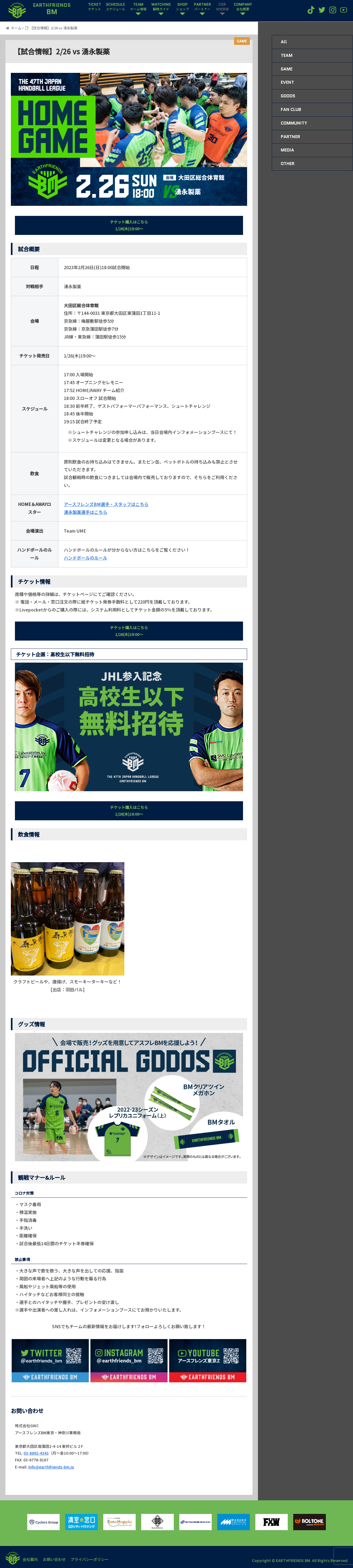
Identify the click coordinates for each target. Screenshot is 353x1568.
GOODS (288, 96)
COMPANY (243, 6)
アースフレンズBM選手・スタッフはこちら (106, 504)
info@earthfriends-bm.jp (51, 1467)
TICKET (94, 6)
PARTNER (202, 6)
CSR (222, 6)
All (284, 42)
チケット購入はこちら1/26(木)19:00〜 (129, 225)
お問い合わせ (54, 1559)
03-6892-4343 (36, 1453)
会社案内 (30, 1559)
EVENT (287, 82)
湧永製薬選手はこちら (85, 512)
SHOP (182, 6)
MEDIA (287, 150)
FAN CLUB (291, 109)
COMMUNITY (294, 123)
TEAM (138, 6)
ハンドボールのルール (85, 557)
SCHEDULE (115, 6)
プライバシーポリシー (91, 1559)
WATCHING (161, 6)
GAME (242, 41)
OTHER (287, 163)
